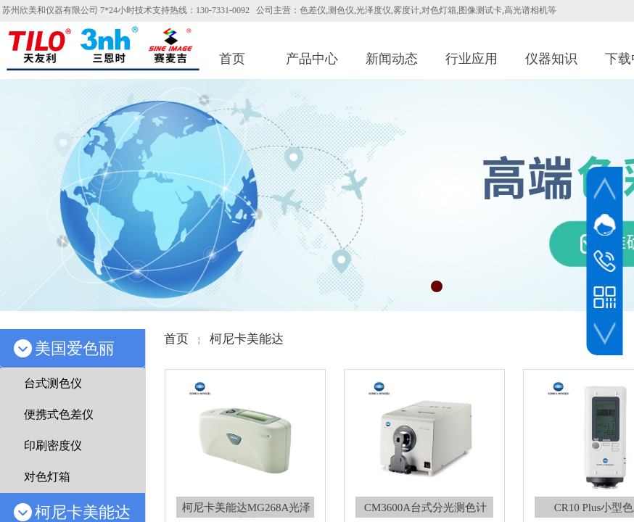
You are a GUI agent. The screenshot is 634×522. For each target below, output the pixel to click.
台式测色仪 (53, 383)
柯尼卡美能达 (247, 339)
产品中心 (312, 58)
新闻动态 (392, 58)
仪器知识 (551, 58)
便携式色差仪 (59, 414)
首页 (232, 58)
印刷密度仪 (53, 445)
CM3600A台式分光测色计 (425, 507)
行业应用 (471, 58)
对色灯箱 (47, 477)
